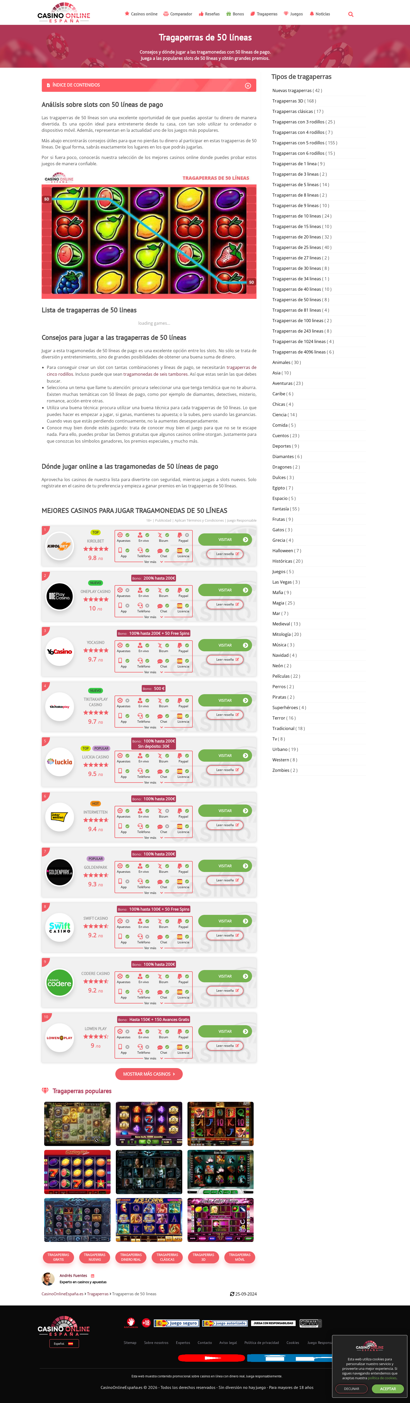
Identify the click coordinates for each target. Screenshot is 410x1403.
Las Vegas (282, 582)
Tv (274, 739)
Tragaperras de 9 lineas (295, 205)
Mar (276, 613)
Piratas (279, 697)
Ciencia (279, 415)
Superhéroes (285, 707)
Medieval (281, 624)
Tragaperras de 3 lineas (295, 174)
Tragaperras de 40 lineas (296, 289)
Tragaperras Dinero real (131, 1257)
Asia (276, 373)
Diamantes (283, 456)
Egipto (278, 488)
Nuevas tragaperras (292, 90)
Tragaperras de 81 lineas (296, 310)
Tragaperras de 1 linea (294, 164)
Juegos (279, 571)
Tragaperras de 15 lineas (296, 226)
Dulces (279, 477)
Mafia (277, 592)
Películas (281, 676)
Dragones (282, 467)
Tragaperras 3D (203, 1257)
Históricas (282, 561)
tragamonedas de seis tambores (155, 374)
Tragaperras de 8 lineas (295, 195)
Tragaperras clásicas (292, 111)
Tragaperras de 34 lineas (296, 279)
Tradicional (283, 728)
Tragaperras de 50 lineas (296, 300)
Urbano (280, 749)
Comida (280, 425)
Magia (278, 603)
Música (279, 645)
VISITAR (233, 539)
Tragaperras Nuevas (94, 1257)
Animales (281, 362)
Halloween (282, 551)
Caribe (278, 394)
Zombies (280, 770)
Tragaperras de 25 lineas (296, 247)
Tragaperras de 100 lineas (297, 320)
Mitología (281, 634)
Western (280, 760)
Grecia (278, 540)
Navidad (280, 655)
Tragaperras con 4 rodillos (298, 132)
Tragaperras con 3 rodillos (298, 122)
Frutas (278, 519)
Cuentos (280, 435)
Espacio (280, 498)
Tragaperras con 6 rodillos (298, 153)
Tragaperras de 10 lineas (296, 216)
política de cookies (382, 1378)
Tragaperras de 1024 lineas (299, 341)
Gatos (278, 530)
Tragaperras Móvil (239, 1257)
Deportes (281, 446)
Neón (277, 666)
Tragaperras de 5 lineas (295, 184)
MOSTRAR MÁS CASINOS (149, 1074)
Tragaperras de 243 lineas (297, 331)
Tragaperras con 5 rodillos (298, 143)
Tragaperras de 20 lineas (296, 237)
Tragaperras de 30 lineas (296, 268)
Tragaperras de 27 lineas (296, 258)
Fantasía (280, 509)
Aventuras (282, 383)
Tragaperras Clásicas (167, 1257)
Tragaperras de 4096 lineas (299, 352)
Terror (278, 718)
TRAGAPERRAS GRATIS (58, 1257)
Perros (279, 686)
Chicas (278, 404)
